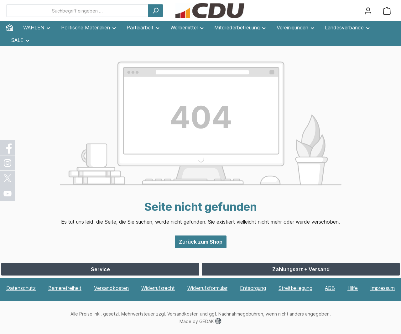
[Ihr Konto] (368, 10)
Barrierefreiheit (64, 288)
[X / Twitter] (8, 178)
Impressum (382, 288)
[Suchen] (155, 10)
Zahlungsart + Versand (301, 269)
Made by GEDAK (200, 321)
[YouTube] (8, 193)
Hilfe (352, 288)
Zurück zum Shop (200, 242)
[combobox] (77, 10)
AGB (330, 288)
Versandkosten (111, 288)
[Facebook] (8, 147)
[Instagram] (8, 162)
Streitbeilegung (295, 288)
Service (100, 269)
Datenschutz (21, 288)
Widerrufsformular (207, 288)
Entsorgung (253, 288)
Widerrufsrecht (158, 288)
